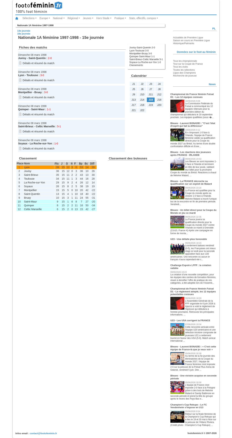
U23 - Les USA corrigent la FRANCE (190, 320)
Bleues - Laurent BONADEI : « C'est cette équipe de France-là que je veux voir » (193, 348)
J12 (159, 94)
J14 (142, 99)
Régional (73, 18)
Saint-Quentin (37, 58)
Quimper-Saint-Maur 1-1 (142, 56)
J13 (134, 99)
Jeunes (87, 18)
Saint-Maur (38, 109)
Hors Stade (102, 18)
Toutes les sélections (184, 69)
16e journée (23, 33)
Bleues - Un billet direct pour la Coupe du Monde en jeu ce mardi (193, 211)
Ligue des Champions (184, 72)
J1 (133, 83)
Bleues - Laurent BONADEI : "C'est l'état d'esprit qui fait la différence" (192, 124)
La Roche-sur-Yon (41, 143)
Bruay (38, 92)
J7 (150, 89)
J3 (150, 83)
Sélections (28, 18)
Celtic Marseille (45, 126)
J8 (159, 89)
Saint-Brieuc (26, 126)
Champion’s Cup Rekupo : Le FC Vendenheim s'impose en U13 (188, 406)
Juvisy (22, 58)
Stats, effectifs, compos (142, 18)
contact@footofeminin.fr (43, 433)
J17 (134, 105)
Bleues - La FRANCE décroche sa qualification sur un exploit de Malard (191, 182)
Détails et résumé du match (38, 63)
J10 (142, 94)
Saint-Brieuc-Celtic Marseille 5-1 (146, 59)
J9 (133, 94)
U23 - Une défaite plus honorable (188, 239)
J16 (159, 99)
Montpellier (25, 92)
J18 (142, 105)
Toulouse (32, 75)
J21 (134, 110)
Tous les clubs (180, 66)
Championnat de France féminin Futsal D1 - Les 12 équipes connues (192, 95)
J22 (142, 110)
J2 (142, 83)
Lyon (21, 75)
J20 (159, 105)
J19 (151, 105)
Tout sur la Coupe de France (188, 63)
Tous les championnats (185, 61)
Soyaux (22, 143)
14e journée (23, 30)
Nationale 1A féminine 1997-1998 (35, 25)
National (58, 18)
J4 (159, 83)
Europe (44, 18)
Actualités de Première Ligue (188, 37)
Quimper (23, 109)
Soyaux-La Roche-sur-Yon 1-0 (145, 62)
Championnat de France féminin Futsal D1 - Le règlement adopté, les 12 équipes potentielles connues (193, 291)
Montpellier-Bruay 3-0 (140, 53)
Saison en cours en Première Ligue (191, 40)
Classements (136, 65)
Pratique (119, 18)
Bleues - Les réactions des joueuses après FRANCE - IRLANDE (190, 153)
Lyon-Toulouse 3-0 (139, 50)
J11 (151, 94)
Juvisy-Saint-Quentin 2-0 (142, 47)
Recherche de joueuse (185, 75)
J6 (142, 89)
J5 (133, 89)
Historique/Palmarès (183, 43)
